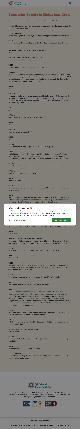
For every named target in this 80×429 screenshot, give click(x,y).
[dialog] (40, 214)
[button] (18, 220)
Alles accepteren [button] (61, 220)
